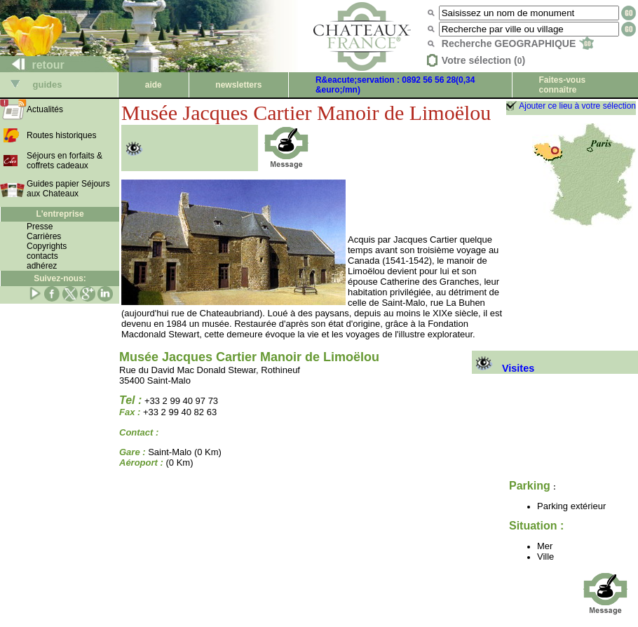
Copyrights (47, 246)
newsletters (238, 85)
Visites (503, 368)
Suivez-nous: (60, 278)
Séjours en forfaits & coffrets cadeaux (64, 160)
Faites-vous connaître (561, 85)
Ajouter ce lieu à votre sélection (577, 106)
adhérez (42, 266)
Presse (40, 226)
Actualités (45, 109)
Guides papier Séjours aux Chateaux (68, 188)
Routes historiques (61, 135)
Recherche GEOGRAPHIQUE (518, 43)
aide (153, 85)
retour (33, 65)
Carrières (44, 236)
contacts (42, 256)
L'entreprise (59, 214)
